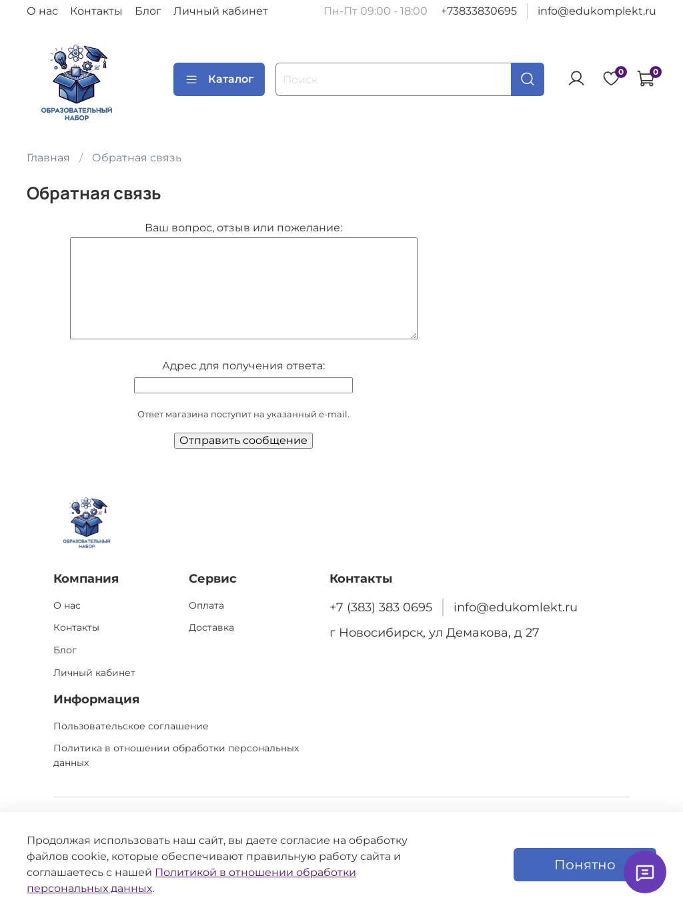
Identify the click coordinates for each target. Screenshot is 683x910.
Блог (148, 11)
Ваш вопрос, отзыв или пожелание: (243, 227)
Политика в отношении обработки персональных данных (176, 755)
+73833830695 (479, 11)
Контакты (96, 11)
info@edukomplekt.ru (597, 11)
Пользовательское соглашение (131, 726)
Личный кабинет (220, 11)
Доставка (211, 627)
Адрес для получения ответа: (243, 365)
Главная (48, 157)
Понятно (585, 865)
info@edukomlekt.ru (516, 607)
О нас (42, 11)
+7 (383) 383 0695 (380, 607)
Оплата (206, 605)
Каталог (219, 79)
